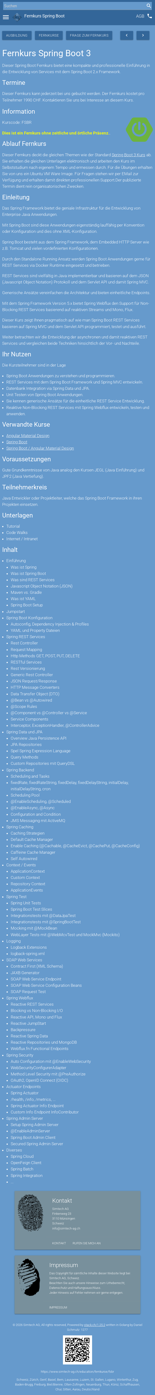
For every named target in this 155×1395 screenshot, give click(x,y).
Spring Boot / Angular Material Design (40, 448)
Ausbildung (17, 35)
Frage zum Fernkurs (89, 35)
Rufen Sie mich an (87, 1243)
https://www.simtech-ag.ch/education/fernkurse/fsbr (77, 1371)
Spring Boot (16, 441)
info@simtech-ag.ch (66, 1228)
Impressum (58, 1307)
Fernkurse (49, 35)
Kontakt (59, 1243)
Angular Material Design (27, 435)
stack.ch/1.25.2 (94, 1325)
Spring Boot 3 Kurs (128, 154)
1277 (84, 1330)
